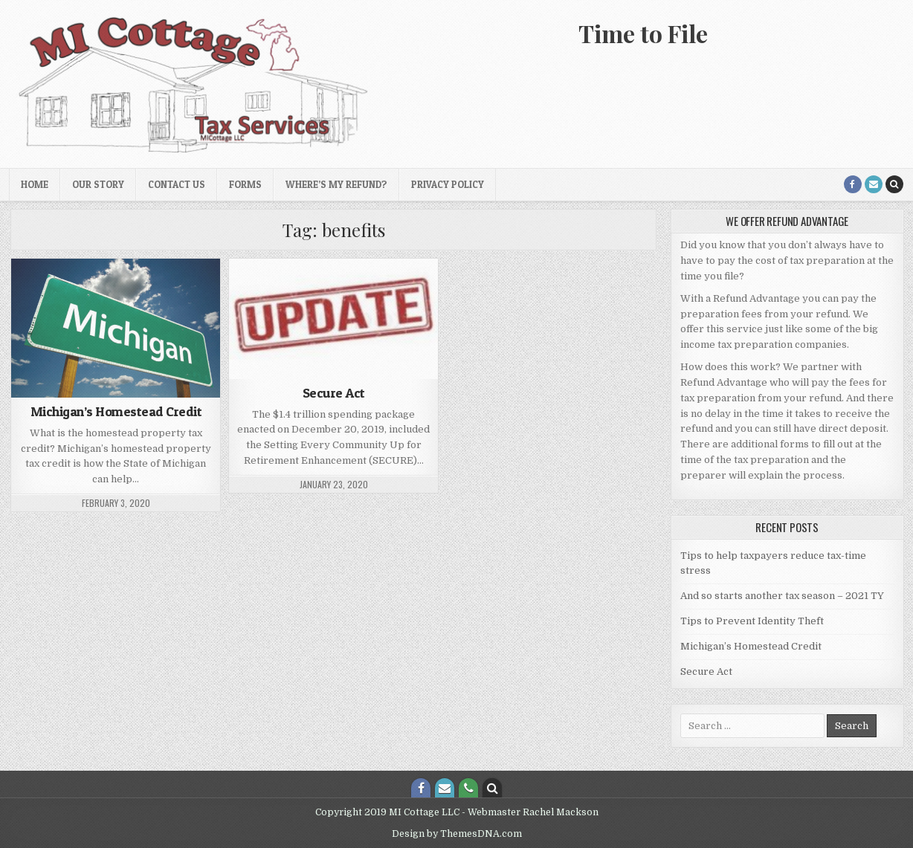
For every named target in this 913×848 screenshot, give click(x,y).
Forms (245, 184)
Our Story (98, 184)
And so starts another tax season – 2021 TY (782, 595)
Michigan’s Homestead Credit (116, 411)
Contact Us (176, 184)
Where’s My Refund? (336, 184)
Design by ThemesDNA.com (457, 834)
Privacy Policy (447, 184)
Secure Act (334, 393)
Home (34, 184)
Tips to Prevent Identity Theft (752, 621)
